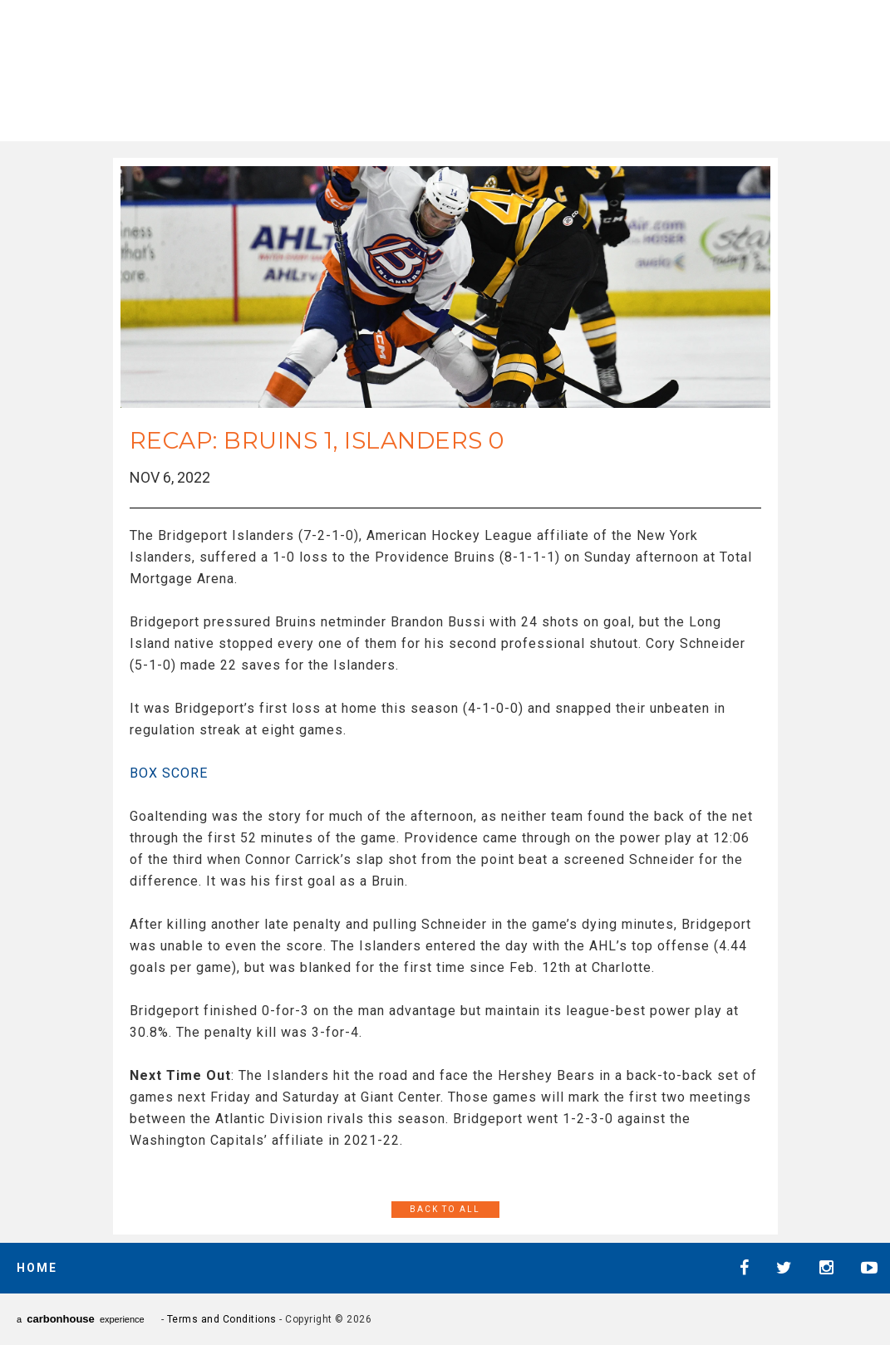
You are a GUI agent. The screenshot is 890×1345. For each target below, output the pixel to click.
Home (37, 1267)
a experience (81, 1319)
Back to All (445, 1209)
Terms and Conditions (222, 1319)
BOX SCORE (169, 773)
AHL (474, 67)
